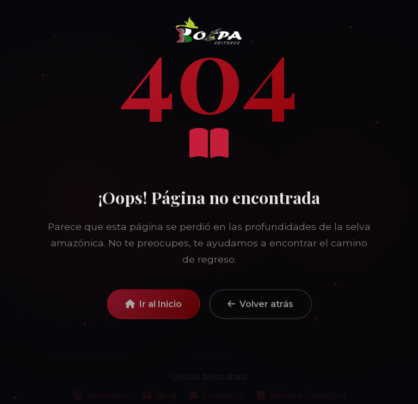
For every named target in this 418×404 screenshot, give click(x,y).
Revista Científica (301, 398)
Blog (159, 398)
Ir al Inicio (153, 307)
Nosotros (101, 398)
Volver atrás (260, 307)
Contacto (216, 398)
